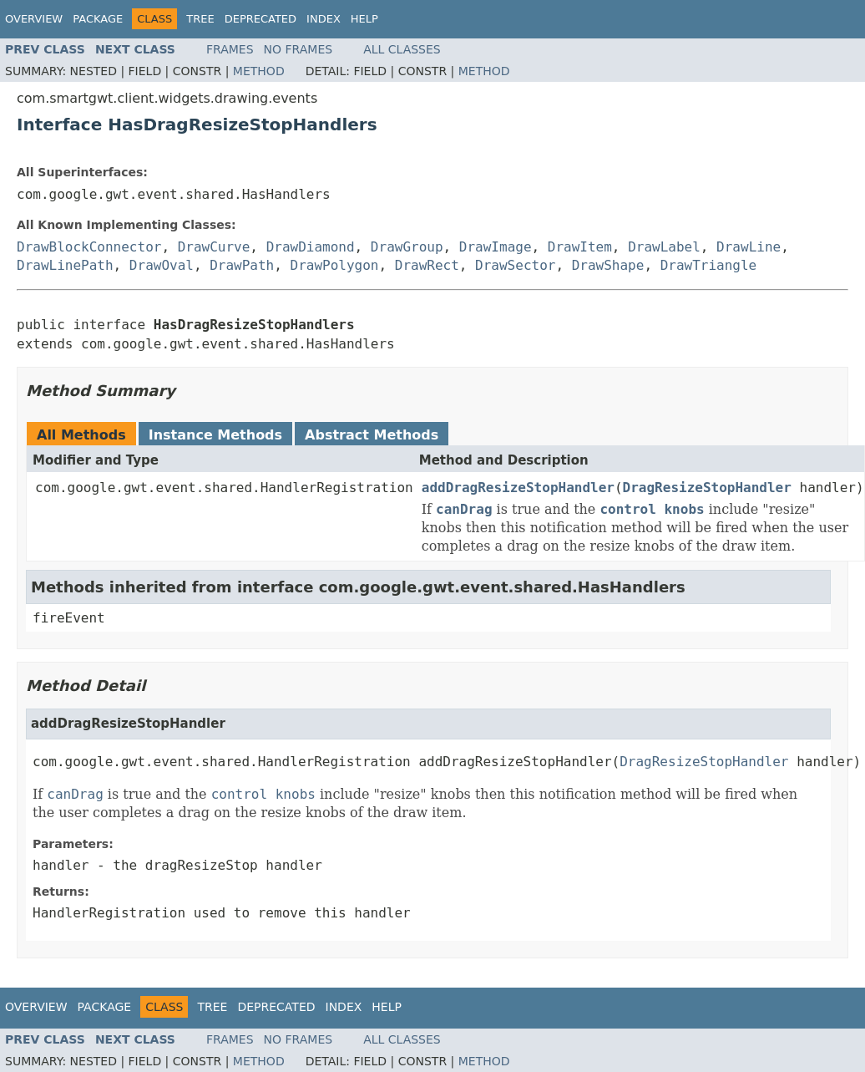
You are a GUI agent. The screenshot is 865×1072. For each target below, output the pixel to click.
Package (98, 19)
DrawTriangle (708, 265)
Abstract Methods (371, 435)
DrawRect (427, 265)
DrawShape (608, 265)
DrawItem (580, 247)
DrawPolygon (335, 265)
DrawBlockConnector (89, 247)
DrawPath (242, 265)
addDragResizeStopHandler (518, 487)
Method (259, 71)
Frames (230, 49)
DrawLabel (664, 247)
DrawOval (161, 265)
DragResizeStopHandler (707, 487)
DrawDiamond (310, 247)
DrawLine (748, 247)
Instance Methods (215, 435)
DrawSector (515, 265)
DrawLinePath (65, 265)
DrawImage (495, 247)
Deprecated (260, 19)
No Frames (298, 49)
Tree (200, 19)
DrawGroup (407, 247)
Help (364, 19)
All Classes (402, 49)
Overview (34, 19)
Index (323, 19)
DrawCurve (214, 247)
